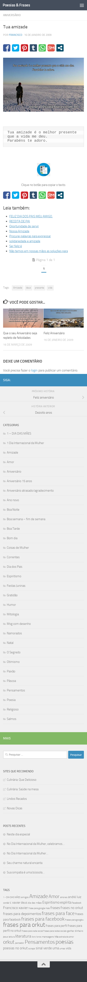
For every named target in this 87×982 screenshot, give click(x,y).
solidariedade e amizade (24, 241)
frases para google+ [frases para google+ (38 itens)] (74, 920)
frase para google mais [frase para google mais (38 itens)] (39, 908)
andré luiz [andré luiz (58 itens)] (74, 897)
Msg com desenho (19, 624)
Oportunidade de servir (24, 226)
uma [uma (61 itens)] (55, 948)
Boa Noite (13, 509)
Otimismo (13, 662)
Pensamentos (16, 690)
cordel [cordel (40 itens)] (6, 902)
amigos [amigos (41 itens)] (25, 897)
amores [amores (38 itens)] (63, 897)
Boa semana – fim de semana (26, 519)
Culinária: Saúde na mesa (22, 789)
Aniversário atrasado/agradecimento (30, 490)
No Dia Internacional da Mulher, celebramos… (36, 844)
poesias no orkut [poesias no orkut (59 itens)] (15, 948)
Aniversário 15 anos (19, 481)
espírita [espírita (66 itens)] (66, 902)
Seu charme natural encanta (24, 863)
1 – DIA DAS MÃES (19, 433)
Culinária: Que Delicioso (21, 780)
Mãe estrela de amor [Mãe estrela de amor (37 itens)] (64, 936)
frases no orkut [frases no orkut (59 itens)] (72, 908)
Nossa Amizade (19, 231)
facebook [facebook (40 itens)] (76, 902)
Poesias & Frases (16, 5)
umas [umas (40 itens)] (62, 948)
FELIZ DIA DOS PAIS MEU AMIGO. (31, 216)
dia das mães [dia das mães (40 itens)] (35, 902)
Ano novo (13, 500)
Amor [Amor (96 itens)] (54, 896)
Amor (10, 462)
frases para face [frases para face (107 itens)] (58, 913)
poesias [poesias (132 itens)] (65, 942)
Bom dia (12, 538)
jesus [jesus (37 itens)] (5, 936)
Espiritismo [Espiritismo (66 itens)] (51, 902)
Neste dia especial (18, 834)
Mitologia (13, 614)
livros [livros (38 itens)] (38, 936)
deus (28, 287)
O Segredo (13, 652)
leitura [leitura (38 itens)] (12, 936)
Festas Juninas (16, 586)
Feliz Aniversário (54, 333)
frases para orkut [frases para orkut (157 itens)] (24, 924)
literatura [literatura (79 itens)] (23, 936)
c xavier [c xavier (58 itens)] (15, 902)
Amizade (17, 287)
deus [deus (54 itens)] (24, 902)
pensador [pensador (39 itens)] (19, 943)
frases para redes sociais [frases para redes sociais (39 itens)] (55, 931)
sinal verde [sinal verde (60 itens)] (44, 948)
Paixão (11, 671)
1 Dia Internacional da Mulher (25, 443)
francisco (15, 34)
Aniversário (12, 15)
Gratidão (12, 595)
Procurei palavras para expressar (30, 236)
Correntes (13, 557)
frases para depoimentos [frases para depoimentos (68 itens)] (22, 913)
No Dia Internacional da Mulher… (27, 853)
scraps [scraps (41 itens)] (31, 948)
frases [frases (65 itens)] (55, 907)
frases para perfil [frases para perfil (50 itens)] (56, 926)
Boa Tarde (13, 529)
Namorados (14, 633)
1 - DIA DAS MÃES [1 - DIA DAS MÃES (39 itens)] (11, 897)
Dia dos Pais (14, 567)
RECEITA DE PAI (19, 221)
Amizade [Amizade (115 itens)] (38, 896)
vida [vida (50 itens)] (68, 948)
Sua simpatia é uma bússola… (26, 872)
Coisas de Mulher (18, 548)
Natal (10, 643)
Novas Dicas (14, 808)
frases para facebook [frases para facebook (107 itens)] (42, 919)
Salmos (11, 719)
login (34, 370)
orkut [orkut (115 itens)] (8, 942)
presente (39, 287)
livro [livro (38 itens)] (34, 936)
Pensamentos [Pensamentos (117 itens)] (40, 942)
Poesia (11, 700)
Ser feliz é (15, 246)
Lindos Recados (17, 799)
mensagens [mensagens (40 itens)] (48, 936)
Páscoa (11, 681)
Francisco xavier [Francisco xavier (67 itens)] (15, 907)
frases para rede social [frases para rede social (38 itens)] (32, 931)
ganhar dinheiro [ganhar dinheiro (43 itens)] (75, 930)
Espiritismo (14, 576)
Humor (11, 605)
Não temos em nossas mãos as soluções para (38, 251)
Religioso (13, 709)
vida (50, 287)
